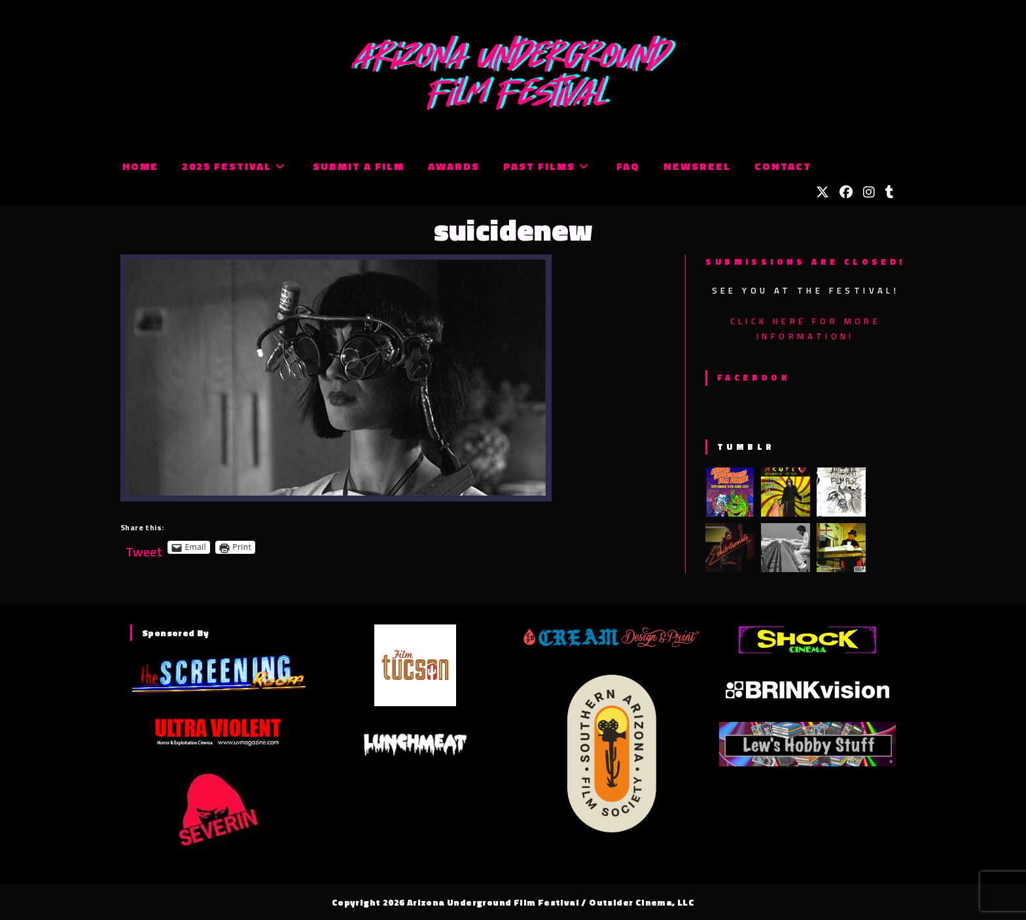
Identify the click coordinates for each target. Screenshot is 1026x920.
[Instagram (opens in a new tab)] (869, 192)
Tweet (144, 547)
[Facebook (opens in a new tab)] (846, 192)
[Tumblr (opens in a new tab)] (889, 192)
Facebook (753, 377)
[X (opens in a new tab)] (822, 192)
